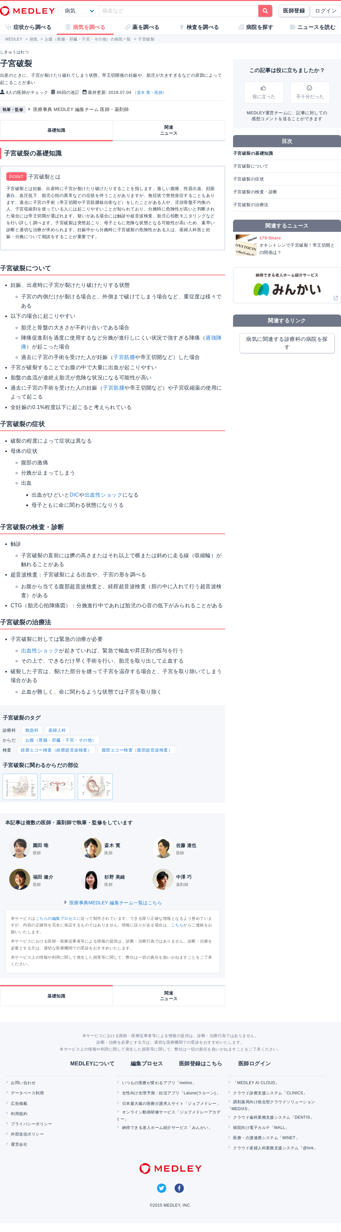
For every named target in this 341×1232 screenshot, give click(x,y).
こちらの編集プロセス (56, 918)
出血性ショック (103, 495)
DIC (74, 495)
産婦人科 (57, 730)
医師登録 (294, 11)
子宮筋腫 (124, 357)
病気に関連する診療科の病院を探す (287, 343)
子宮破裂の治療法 (251, 204)
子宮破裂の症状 (248, 179)
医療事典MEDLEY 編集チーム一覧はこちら (112, 902)
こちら (177, 925)
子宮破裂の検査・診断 (255, 191)
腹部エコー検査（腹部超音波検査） (137, 750)
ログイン (326, 11)
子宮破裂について (251, 166)
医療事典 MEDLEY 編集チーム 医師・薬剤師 (81, 109)
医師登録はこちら (201, 1063)
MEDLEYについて (92, 1063)
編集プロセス (147, 1063)
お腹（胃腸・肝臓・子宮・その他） (60, 740)
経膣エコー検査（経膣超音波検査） (56, 750)
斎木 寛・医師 (150, 92)
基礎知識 (56, 130)
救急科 (32, 730)
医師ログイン (254, 1063)
